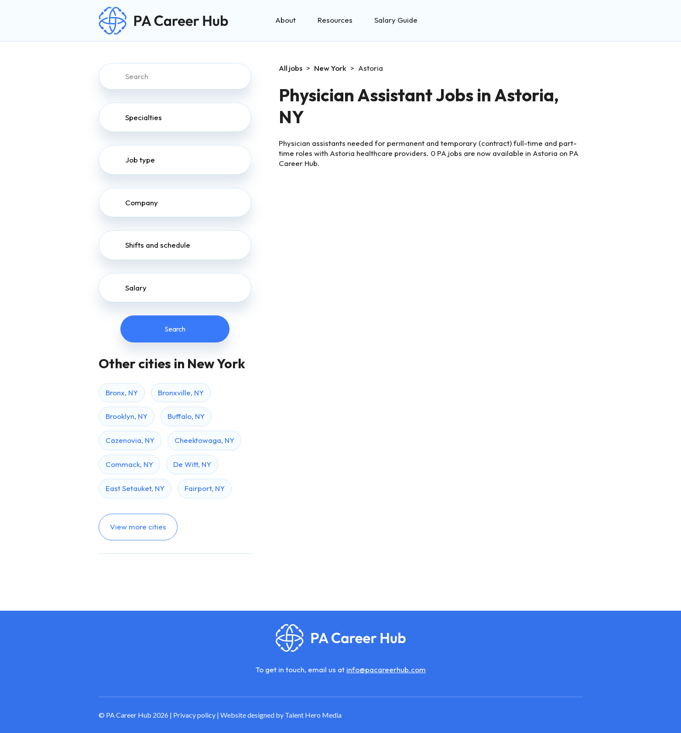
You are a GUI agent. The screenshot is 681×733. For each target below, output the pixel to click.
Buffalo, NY (186, 416)
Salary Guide (395, 19)
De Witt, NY (192, 464)
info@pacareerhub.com (386, 669)
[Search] (175, 76)
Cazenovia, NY (130, 440)
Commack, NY (129, 464)
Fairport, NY (205, 488)
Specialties (143, 117)
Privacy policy (194, 715)
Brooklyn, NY (126, 416)
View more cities (138, 526)
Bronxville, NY (181, 392)
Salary (136, 287)
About (285, 19)
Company (141, 202)
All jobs (290, 68)
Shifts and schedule (157, 244)
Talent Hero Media (313, 715)
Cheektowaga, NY (204, 440)
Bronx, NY (122, 392)
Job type (140, 159)
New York (330, 68)
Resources (335, 19)
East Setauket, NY (135, 488)
